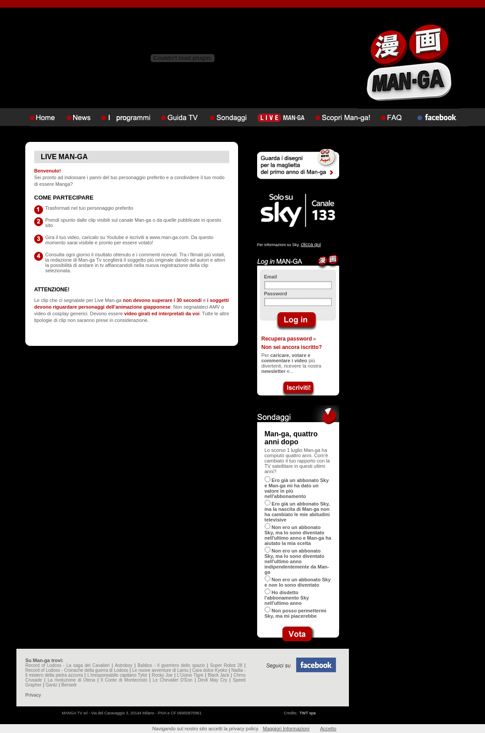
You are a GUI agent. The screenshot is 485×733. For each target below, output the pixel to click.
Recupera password (287, 339)
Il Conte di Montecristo (124, 680)
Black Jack (218, 675)
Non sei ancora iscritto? (292, 347)
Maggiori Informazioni (286, 728)
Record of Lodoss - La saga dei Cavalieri (67, 665)
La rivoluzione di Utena (71, 680)
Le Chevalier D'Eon (172, 680)
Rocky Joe (162, 675)
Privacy (33, 695)
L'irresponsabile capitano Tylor (117, 675)
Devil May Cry (212, 680)
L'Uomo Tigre (190, 675)
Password (275, 293)
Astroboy (123, 665)
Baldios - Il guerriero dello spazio (171, 665)
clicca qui (311, 244)
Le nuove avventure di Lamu (160, 670)
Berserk (68, 684)
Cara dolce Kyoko (209, 670)
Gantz (52, 684)
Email (270, 276)
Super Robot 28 (226, 665)
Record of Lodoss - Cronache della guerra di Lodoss (76, 670)
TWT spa (308, 713)
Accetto (328, 728)
